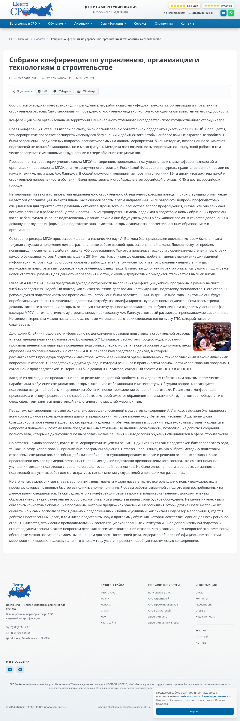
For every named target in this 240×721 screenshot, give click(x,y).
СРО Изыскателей (159, 610)
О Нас (199, 592)
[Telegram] (20, 669)
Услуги (105, 598)
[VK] (10, 669)
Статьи (105, 610)
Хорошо (195, 711)
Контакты (202, 598)
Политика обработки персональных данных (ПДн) (124, 707)
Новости (106, 604)
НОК (103, 616)
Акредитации (204, 604)
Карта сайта (108, 622)
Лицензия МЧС (157, 616)
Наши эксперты (205, 616)
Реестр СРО (108, 592)
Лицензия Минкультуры (163, 622)
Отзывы (201, 610)
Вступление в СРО (159, 592)
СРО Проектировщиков (163, 604)
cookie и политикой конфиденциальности (204, 696)
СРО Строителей (158, 598)
